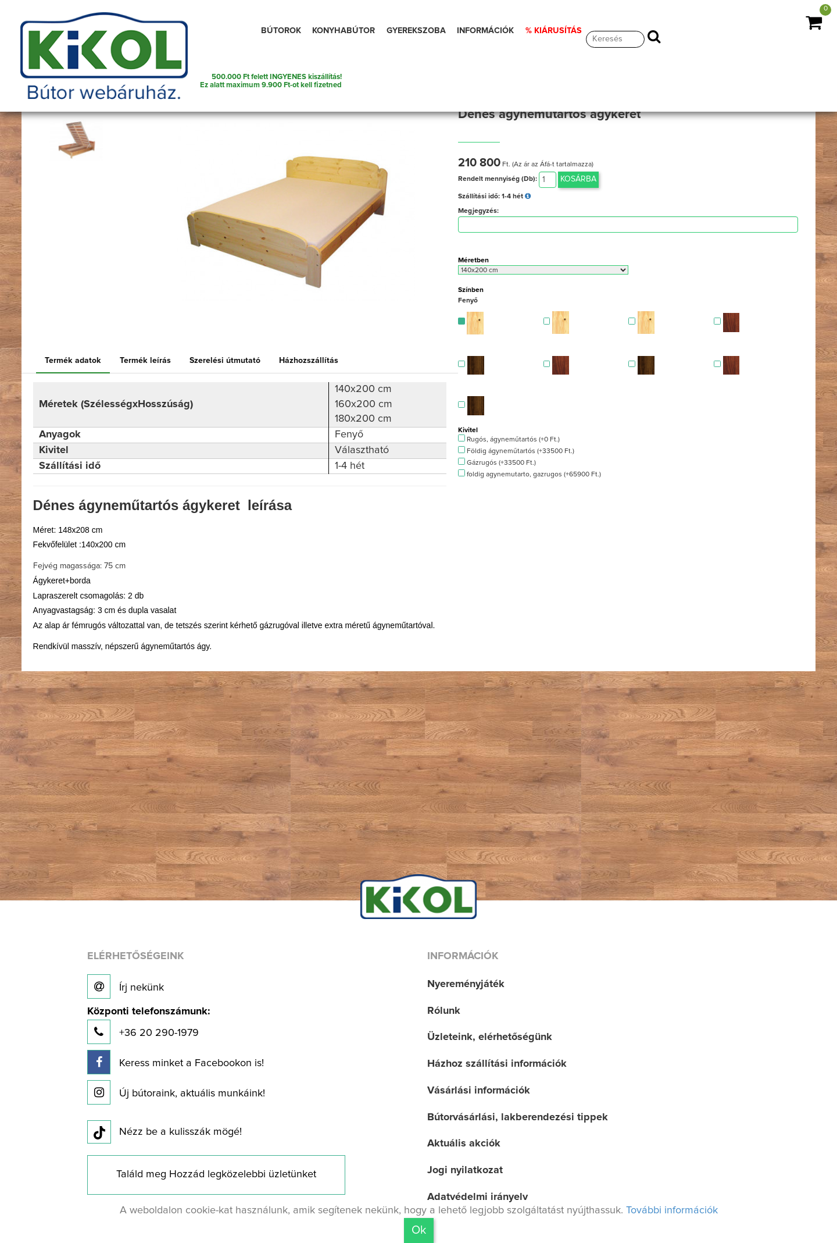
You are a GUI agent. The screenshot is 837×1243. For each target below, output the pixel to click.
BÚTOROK (281, 31)
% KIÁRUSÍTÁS (553, 31)
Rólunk (443, 1011)
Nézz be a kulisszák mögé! (164, 1132)
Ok (419, 1230)
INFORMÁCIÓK (485, 31)
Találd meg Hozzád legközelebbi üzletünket (216, 1174)
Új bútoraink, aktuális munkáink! (176, 1092)
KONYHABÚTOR (343, 31)
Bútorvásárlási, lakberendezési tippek (517, 1117)
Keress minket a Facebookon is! (175, 1062)
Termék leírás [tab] (145, 361)
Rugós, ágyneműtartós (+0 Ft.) (509, 438)
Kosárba (578, 179)
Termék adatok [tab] (73, 361)
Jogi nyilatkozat (465, 1170)
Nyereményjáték (466, 984)
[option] (79, 140)
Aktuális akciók (463, 1143)
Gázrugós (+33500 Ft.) (497, 462)
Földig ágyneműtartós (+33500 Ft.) (516, 450)
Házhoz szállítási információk (497, 1064)
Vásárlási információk (478, 1090)
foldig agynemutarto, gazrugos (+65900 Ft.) (529, 473)
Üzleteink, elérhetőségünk (489, 1037)
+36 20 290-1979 (148, 1025)
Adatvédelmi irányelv (477, 1197)
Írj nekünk (125, 986)
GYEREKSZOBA (416, 31)
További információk (672, 1210)
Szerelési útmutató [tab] (224, 361)
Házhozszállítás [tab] (308, 361)
